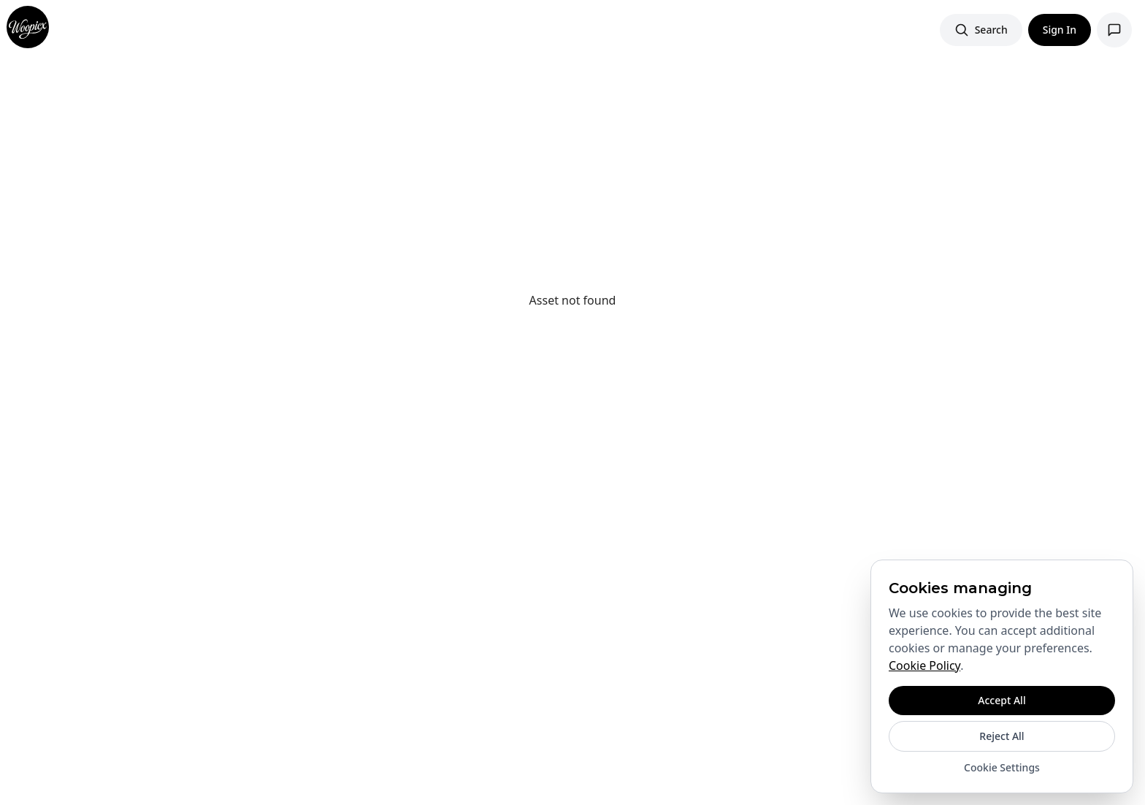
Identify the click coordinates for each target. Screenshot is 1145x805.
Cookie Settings (1002, 767)
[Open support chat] (1114, 29)
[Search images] (981, 30)
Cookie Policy (924, 665)
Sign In (1059, 30)
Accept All (1001, 700)
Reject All (1001, 736)
